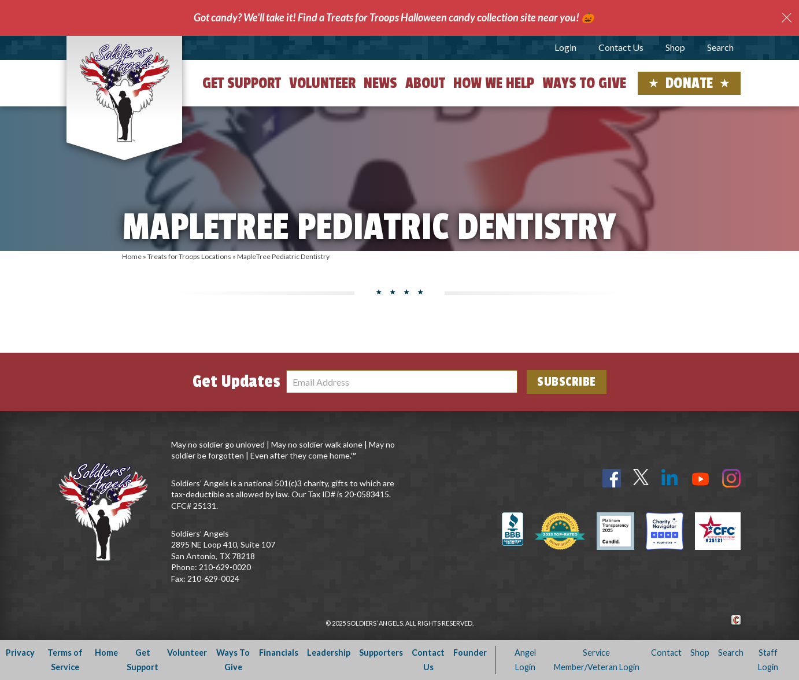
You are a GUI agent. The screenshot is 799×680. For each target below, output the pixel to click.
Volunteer (322, 83)
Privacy (20, 652)
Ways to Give (584, 83)
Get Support (241, 83)
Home (132, 256)
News (380, 83)
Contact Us (620, 47)
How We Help (493, 83)
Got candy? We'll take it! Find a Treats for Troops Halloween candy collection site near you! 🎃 (394, 17)
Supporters (381, 652)
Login (565, 47)
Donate (689, 83)
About (425, 83)
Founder (470, 652)
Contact (666, 652)
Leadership (328, 652)
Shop (675, 47)
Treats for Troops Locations (189, 256)
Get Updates (236, 381)
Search (720, 47)
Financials (278, 652)
